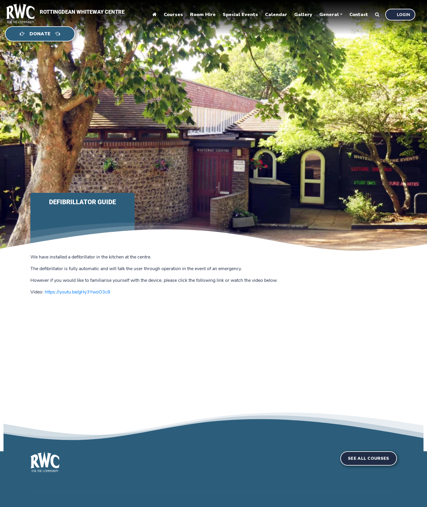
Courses (173, 14)
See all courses (368, 458)
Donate (40, 34)
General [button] (329, 14)
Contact (358, 14)
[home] (17, 12)
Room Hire (203, 14)
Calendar (276, 14)
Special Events (240, 14)
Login (403, 15)
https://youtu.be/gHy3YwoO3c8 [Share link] (77, 292)
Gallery (303, 14)
